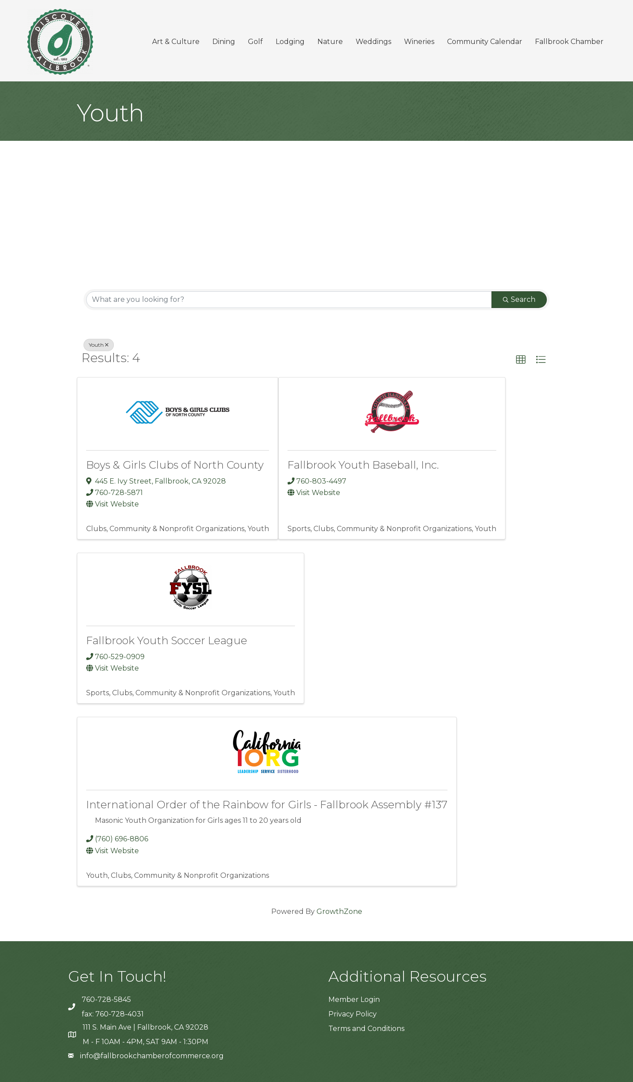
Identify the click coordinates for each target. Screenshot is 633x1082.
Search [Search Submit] (519, 299)
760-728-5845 (106, 999)
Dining (223, 41)
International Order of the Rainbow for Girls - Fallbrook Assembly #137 (266, 804)
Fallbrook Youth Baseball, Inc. (363, 464)
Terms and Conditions (366, 1028)
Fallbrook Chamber (569, 41)
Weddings (373, 41)
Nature (330, 41)
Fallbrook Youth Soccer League (166, 640)
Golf (255, 41)
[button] (521, 360)
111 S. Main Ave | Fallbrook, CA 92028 (145, 1027)
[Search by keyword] (289, 299)
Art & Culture (176, 41)
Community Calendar (484, 41)
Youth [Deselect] (99, 344)
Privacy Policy (352, 1014)
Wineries (419, 41)
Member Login (354, 999)
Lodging (290, 41)
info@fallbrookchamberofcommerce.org (152, 1056)
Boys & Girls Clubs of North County (175, 464)
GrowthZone (339, 911)
